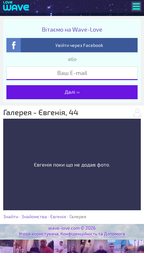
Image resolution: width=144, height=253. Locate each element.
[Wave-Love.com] (16, 6)
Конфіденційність (78, 234)
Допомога (114, 234)
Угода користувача (39, 234)
